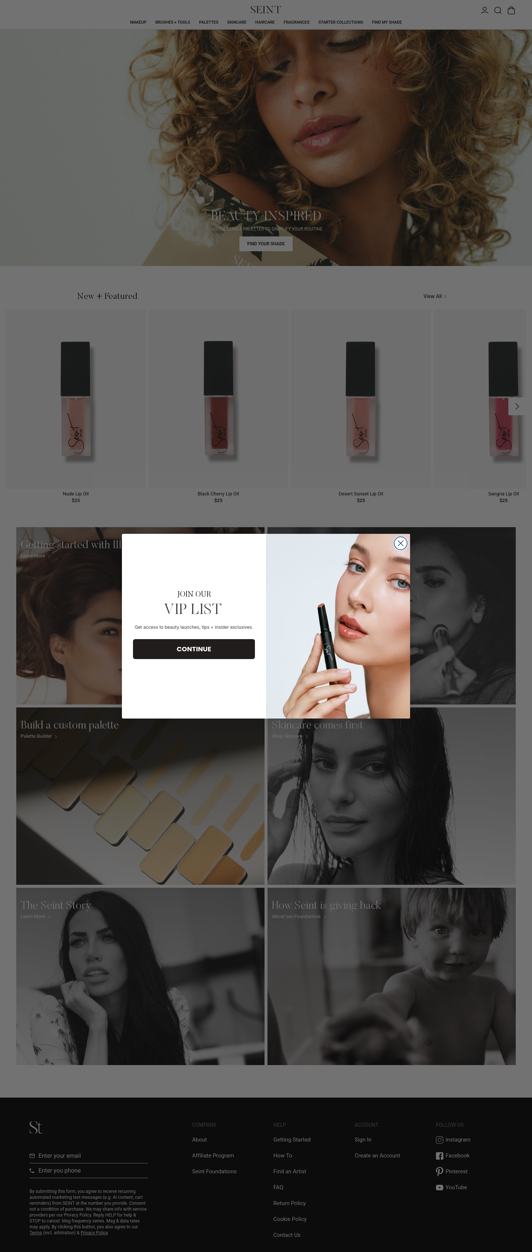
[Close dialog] (400, 543)
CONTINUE (194, 649)
